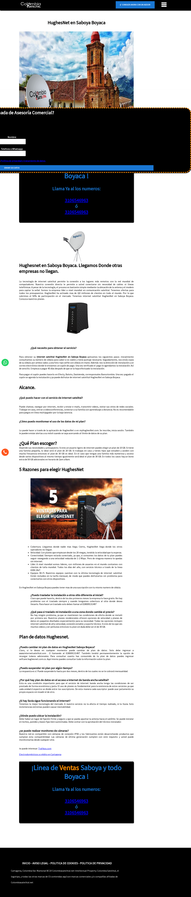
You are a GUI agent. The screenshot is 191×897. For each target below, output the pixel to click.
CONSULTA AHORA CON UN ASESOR (135, 5)
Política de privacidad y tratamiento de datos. (23, 160)
